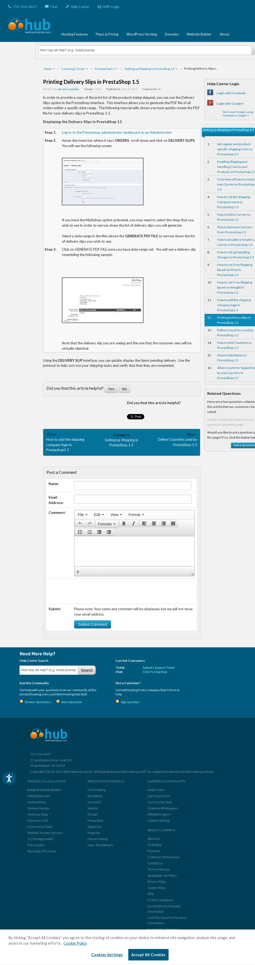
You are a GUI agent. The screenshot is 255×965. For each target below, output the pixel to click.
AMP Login (108, 7)
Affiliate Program (159, 814)
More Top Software (100, 845)
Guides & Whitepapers (163, 808)
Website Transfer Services (45, 833)
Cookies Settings (159, 820)
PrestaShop (95, 820)
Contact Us (155, 863)
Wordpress (94, 796)
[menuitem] (82, 515)
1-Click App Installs (40, 839)
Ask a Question (71, 702)
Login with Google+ (230, 103)
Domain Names (38, 808)
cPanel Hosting (97, 839)
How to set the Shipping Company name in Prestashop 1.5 (233, 202)
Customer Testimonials (164, 857)
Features (154, 851)
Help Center (77, 7)
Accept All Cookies (148, 954)
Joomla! (92, 808)
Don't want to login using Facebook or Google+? (238, 113)
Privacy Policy (157, 882)
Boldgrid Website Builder (44, 790)
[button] (80, 523)
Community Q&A (160, 802)
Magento (93, 833)
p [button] (78, 571)
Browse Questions (38, 702)
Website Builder (199, 34)
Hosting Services (38, 796)
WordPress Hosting (141, 34)
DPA (151, 894)
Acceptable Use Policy (162, 875)
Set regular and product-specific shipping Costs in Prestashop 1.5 (234, 149)
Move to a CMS (37, 820)
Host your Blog (37, 814)
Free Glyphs (35, 845)
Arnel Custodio (68, 89)
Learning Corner (159, 796)
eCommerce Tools (39, 827)
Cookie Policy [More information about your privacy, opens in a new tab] (75, 943)
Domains (172, 34)
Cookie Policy (157, 888)
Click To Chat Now (155, 671)
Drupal (92, 814)
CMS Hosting (96, 790)
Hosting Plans (36, 802)
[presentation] (82, 514)
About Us (154, 839)
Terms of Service (159, 869)
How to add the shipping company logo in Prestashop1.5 (65, 444)
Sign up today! (130, 702)
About (224, 34)
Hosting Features (74, 34)
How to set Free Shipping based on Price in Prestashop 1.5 (234, 270)
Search (87, 670)
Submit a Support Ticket (159, 667)
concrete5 (94, 802)
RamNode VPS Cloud (41, 851)
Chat (51, 7)
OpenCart (94, 827)
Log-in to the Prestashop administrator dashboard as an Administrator (117, 132)
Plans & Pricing (107, 34)
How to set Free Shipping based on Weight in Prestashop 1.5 (234, 287)
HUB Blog (154, 845)
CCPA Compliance (160, 900)
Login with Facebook (231, 93)
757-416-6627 (22, 7)
